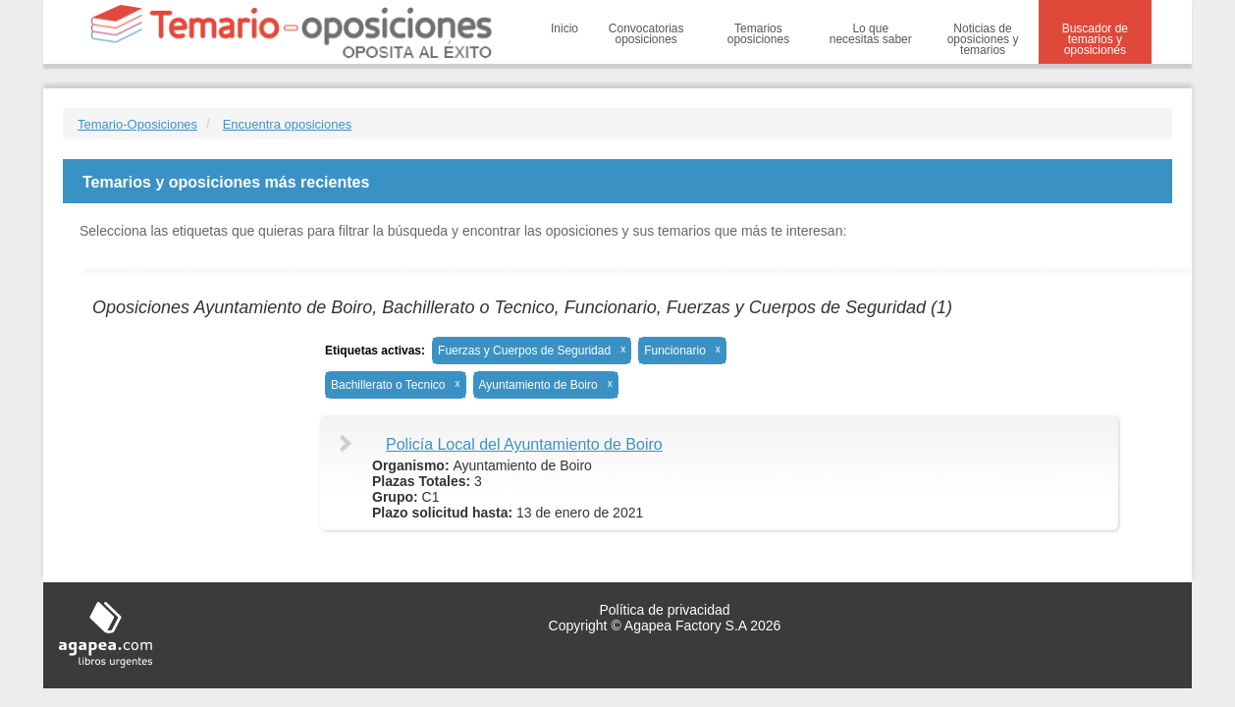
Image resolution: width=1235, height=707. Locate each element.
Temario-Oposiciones (137, 124)
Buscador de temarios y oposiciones (1095, 39)
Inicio (564, 28)
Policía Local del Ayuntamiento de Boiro (524, 444)
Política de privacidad (664, 610)
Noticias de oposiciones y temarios (983, 39)
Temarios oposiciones (758, 34)
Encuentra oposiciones (287, 124)
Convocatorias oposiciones (646, 34)
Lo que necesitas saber (871, 34)
